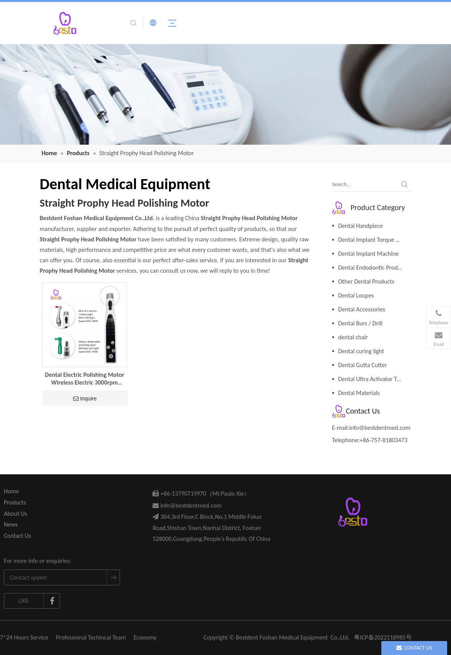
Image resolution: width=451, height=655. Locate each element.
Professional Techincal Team (91, 637)
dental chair (353, 337)
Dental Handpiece (360, 225)
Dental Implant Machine (368, 253)
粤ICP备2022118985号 (383, 637)
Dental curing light (361, 351)
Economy (145, 637)
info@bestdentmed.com (379, 427)
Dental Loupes (356, 295)
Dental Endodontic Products (373, 267)
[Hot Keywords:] (405, 185)
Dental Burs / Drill (360, 323)
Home (11, 491)
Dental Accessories (361, 309)
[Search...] (365, 185)
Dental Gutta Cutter (362, 365)
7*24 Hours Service (24, 637)
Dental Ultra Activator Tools (372, 379)
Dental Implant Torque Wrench (375, 239)
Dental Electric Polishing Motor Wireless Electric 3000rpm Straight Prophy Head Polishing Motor (84, 379)
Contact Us (17, 535)
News (11, 524)
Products (15, 502)
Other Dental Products (366, 281)
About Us (15, 513)
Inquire (85, 398)
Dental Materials (359, 393)
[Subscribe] (113, 577)
